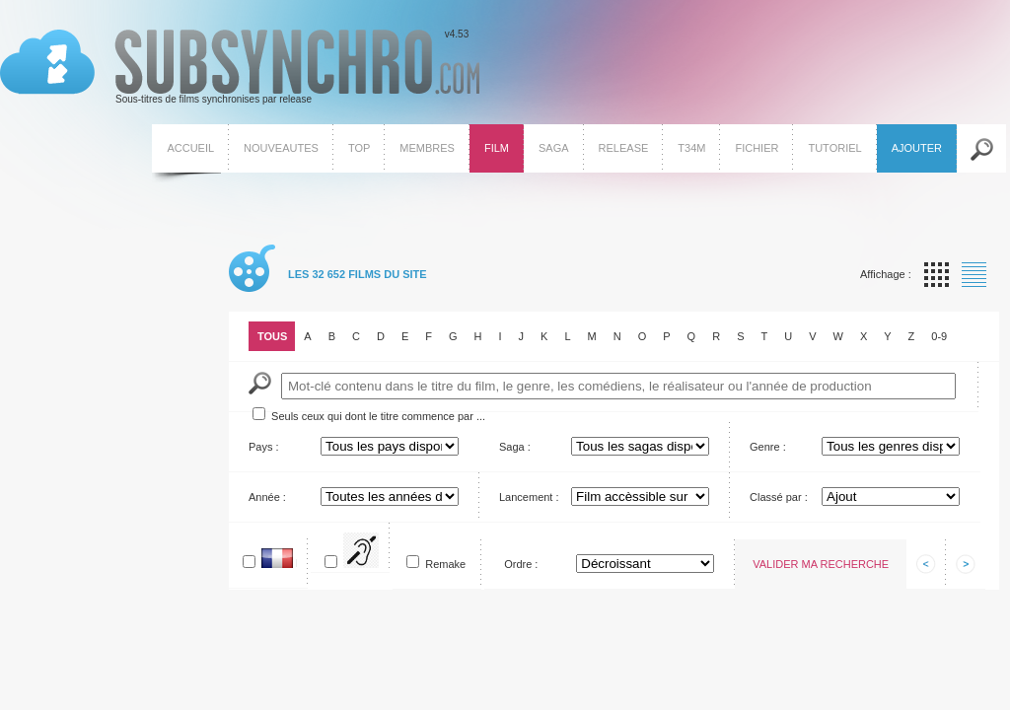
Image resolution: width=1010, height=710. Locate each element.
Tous (272, 336)
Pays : (264, 447)
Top (359, 148)
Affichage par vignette (936, 274)
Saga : (515, 447)
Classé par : (779, 497)
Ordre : (521, 564)
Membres (427, 148)
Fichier (756, 148)
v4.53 (239, 67)
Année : (267, 497)
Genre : (768, 447)
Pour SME (378, 554)
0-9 (939, 336)
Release (624, 148)
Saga (554, 148)
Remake (445, 564)
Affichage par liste (974, 274)
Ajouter (917, 148)
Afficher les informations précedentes (926, 564)
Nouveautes (281, 148)
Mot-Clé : (260, 383)
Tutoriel (834, 148)
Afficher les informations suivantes (965, 564)
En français (296, 562)
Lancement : (529, 497)
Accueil (190, 148)
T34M (691, 148)
